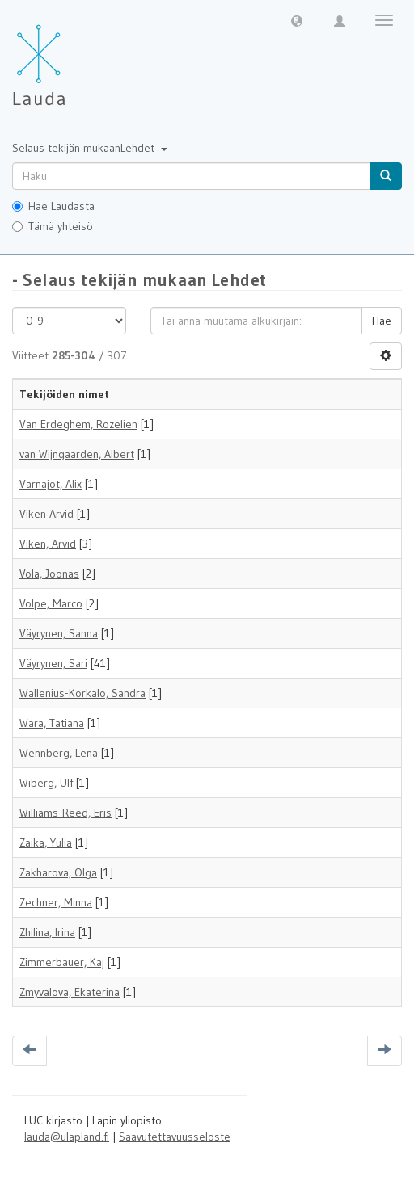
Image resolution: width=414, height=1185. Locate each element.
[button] (296, 20)
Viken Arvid (46, 513)
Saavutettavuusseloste (174, 1136)
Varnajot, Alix (50, 484)
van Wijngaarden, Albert (76, 454)
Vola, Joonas (49, 573)
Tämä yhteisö (52, 226)
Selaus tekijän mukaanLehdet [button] (89, 148)
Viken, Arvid (47, 543)
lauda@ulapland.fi (66, 1136)
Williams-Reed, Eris (65, 812)
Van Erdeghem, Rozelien (78, 424)
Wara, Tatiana (51, 723)
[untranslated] (191, 176)
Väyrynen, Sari (53, 663)
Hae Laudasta (53, 206)
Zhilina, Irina (47, 932)
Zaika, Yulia (45, 842)
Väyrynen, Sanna (58, 633)
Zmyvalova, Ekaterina (69, 992)
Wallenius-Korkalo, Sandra (82, 693)
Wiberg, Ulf (46, 782)
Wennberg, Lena (58, 753)
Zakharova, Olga (58, 872)
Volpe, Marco (50, 603)
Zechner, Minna (55, 902)
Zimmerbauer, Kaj (61, 962)
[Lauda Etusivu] (73, 56)
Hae (381, 320)
